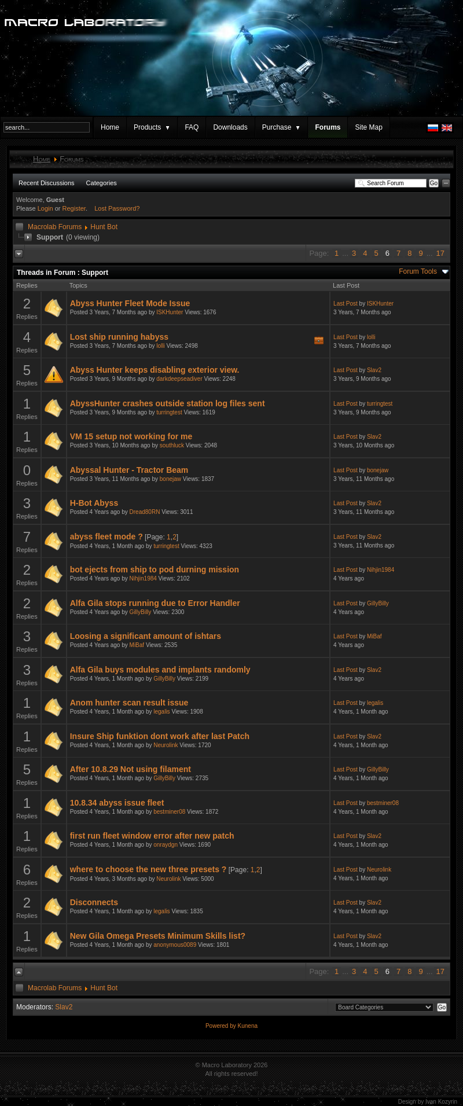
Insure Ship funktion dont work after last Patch (159, 736)
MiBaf (137, 645)
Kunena (248, 1026)
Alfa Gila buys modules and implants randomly (160, 669)
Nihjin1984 (143, 578)
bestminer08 (169, 812)
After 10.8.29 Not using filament (130, 769)
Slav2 (374, 370)
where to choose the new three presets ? (148, 869)
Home (110, 127)
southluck (172, 445)
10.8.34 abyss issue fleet (117, 802)
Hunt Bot (103, 227)
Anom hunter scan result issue (129, 702)
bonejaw (170, 479)
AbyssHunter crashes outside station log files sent (167, 403)
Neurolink (165, 745)
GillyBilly (141, 612)
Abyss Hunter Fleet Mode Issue (130, 303)
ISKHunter (169, 312)
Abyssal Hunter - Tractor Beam (129, 470)
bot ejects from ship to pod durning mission (154, 569)
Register (74, 208)
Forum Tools (418, 271)
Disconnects (94, 902)
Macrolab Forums (55, 227)
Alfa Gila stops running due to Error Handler (155, 603)
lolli (160, 346)
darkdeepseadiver (179, 379)
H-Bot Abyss (94, 503)
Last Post (345, 303)
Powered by (221, 1026)
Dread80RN (145, 512)
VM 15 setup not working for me (131, 436)
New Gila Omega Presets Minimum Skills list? (157, 935)
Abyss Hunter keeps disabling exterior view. (155, 369)
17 (440, 253)
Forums (327, 127)
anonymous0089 (174, 945)
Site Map (368, 127)
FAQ (192, 127)
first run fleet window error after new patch (152, 835)
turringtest (169, 412)
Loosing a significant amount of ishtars (145, 636)
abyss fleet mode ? (106, 536)
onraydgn (165, 845)
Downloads (230, 127)
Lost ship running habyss (119, 336)
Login (45, 208)
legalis (161, 711)
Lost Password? (116, 208)
